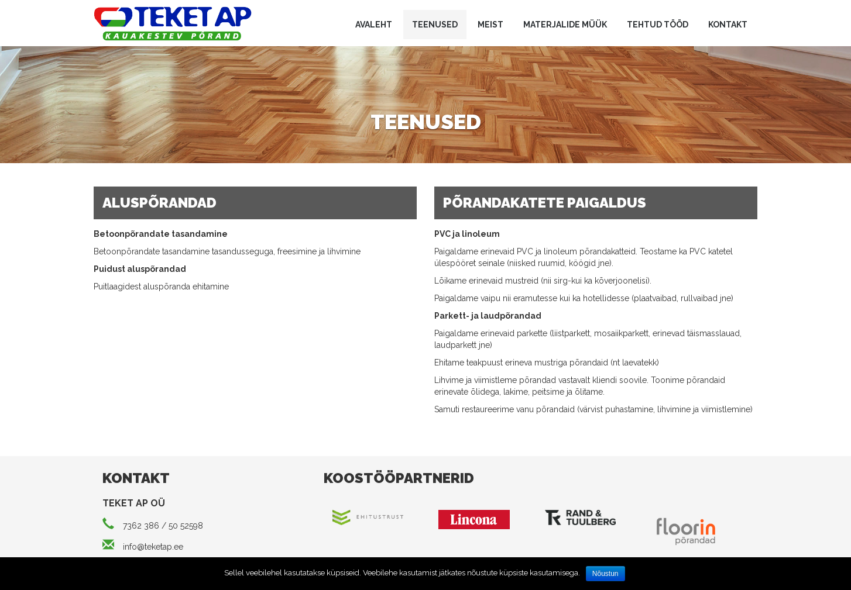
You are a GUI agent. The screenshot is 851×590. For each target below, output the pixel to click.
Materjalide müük (565, 24)
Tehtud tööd (657, 24)
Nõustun (605, 574)
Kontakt (727, 24)
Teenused (435, 24)
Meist (490, 24)
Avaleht (373, 24)
